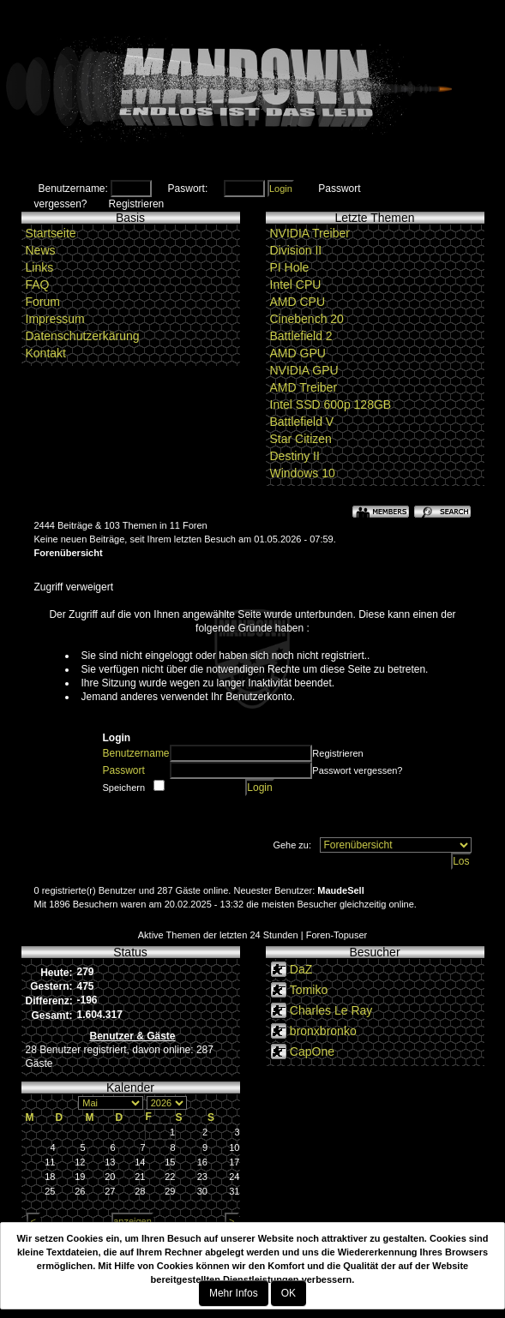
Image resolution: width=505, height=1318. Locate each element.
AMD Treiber (304, 387)
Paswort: (188, 189)
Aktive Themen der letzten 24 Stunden (218, 935)
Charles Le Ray (331, 1010)
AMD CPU (298, 302)
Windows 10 (302, 473)
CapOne (312, 1051)
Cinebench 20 (307, 319)
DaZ (301, 969)
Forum (43, 302)
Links (40, 267)
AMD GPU (298, 353)
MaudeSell (340, 890)
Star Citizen (301, 439)
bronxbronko (323, 1031)
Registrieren (137, 204)
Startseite (51, 233)
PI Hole (290, 267)
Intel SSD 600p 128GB (331, 404)
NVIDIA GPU (304, 370)
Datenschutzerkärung (83, 336)
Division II (296, 250)
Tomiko (309, 990)
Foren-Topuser (337, 935)
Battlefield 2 (301, 336)
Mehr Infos (233, 1293)
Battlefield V (302, 421)
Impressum (55, 319)
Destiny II (295, 456)
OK (288, 1293)
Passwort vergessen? (357, 770)
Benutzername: (73, 189)
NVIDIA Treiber (310, 233)
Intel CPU (296, 284)
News (41, 250)
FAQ (38, 284)
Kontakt (46, 353)
